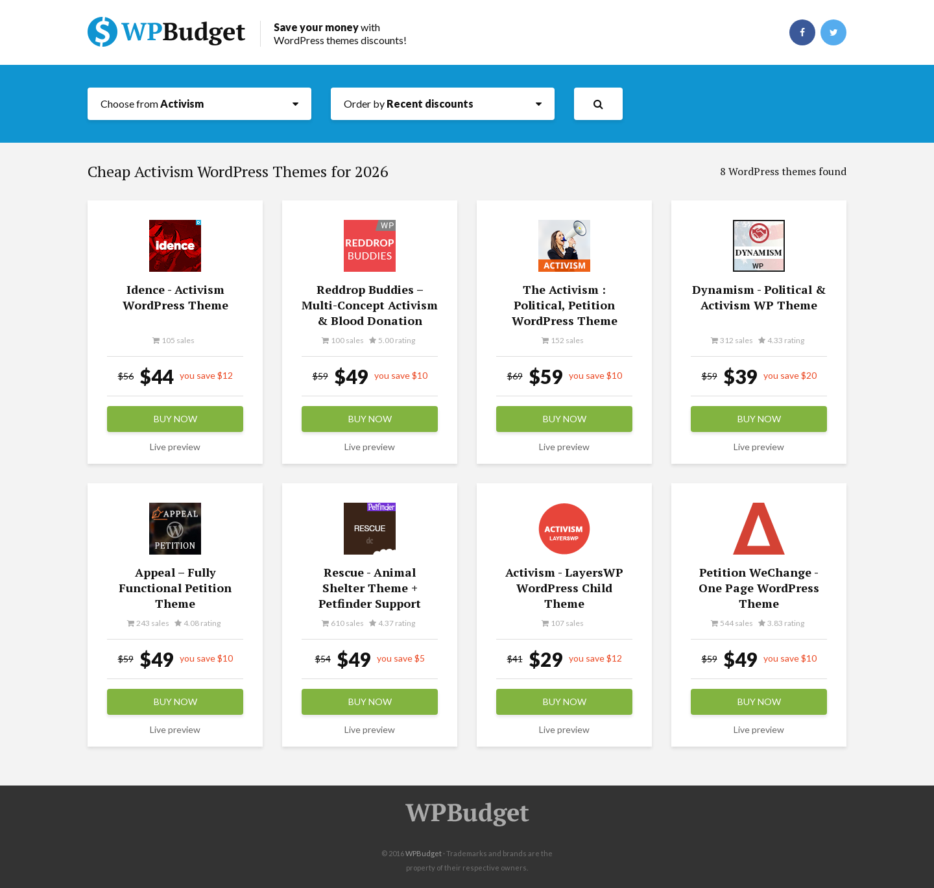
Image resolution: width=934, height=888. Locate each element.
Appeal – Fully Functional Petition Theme (175, 587)
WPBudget (423, 853)
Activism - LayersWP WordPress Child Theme (564, 587)
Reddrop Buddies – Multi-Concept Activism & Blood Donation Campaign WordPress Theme (370, 320)
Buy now (175, 418)
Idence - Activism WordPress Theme (175, 297)
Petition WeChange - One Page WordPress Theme (759, 587)
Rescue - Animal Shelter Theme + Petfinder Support (369, 587)
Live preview (175, 446)
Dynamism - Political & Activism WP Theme (759, 297)
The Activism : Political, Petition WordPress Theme (564, 305)
